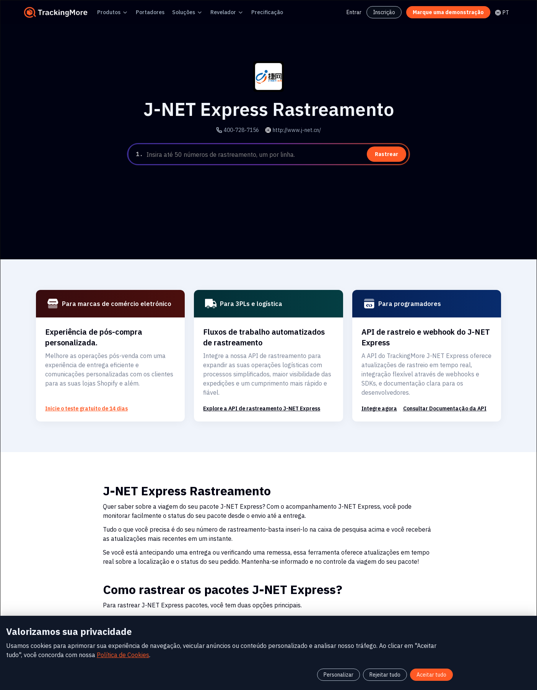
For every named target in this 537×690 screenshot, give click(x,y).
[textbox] (276, 154)
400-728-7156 (244, 130)
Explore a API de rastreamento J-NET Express (256, 399)
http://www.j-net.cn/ (294, 130)
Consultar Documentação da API (436, 399)
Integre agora (376, 399)
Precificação (247, 12)
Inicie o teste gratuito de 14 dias (81, 399)
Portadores (143, 12)
